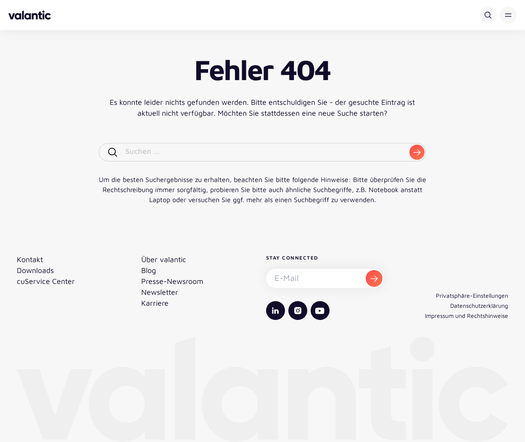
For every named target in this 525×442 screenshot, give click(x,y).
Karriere (155, 303)
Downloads (35, 270)
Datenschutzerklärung (479, 305)
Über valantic (163, 259)
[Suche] (488, 15)
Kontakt (30, 259)
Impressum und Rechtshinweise (466, 315)
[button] (508, 15)
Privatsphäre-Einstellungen (472, 295)
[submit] (417, 152)
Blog (148, 270)
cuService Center (46, 281)
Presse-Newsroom (172, 281)
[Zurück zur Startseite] (29, 15)
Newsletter (159, 292)
